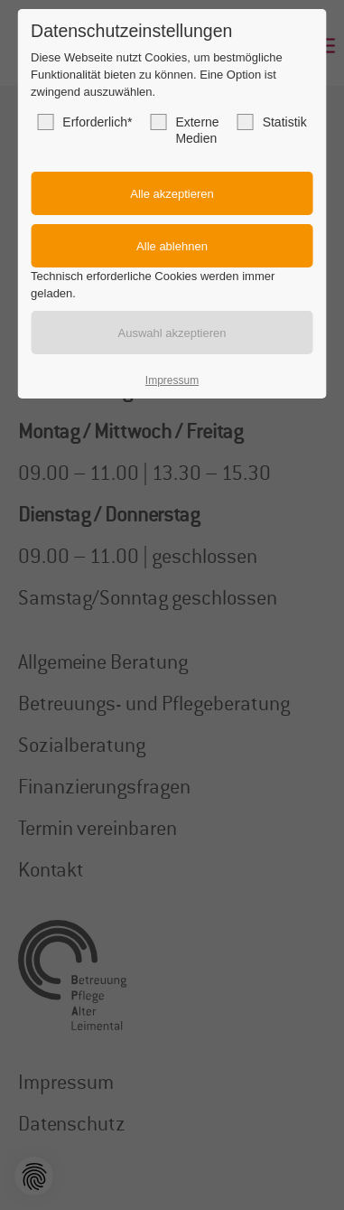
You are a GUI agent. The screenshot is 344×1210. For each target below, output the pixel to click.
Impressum (172, 380)
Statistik (272, 122)
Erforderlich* (84, 122)
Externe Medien (184, 129)
